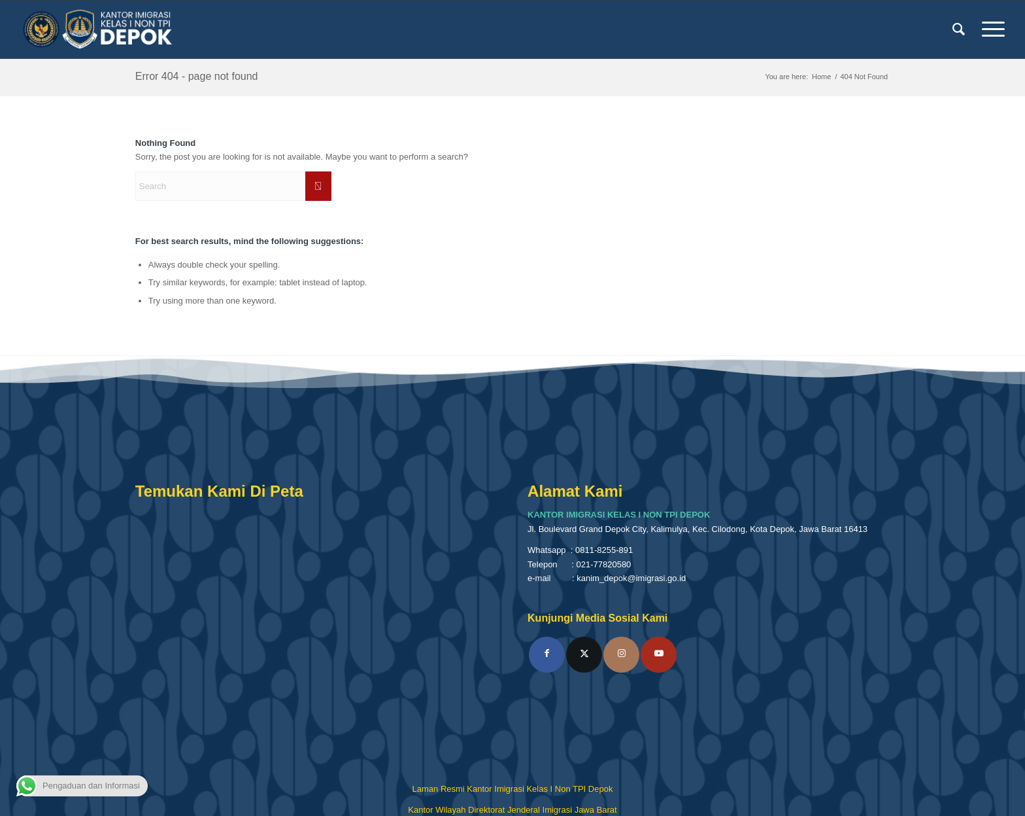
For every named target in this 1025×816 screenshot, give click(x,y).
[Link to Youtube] (659, 655)
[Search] (958, 29)
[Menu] (989, 29)
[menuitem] (958, 29)
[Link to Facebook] (547, 655)
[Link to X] (584, 655)
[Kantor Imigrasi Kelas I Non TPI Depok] (97, 29)
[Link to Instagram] (621, 655)
